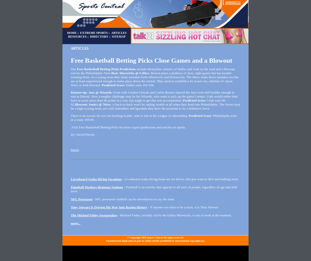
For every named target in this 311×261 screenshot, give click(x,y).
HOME (71, 33)
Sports (75, 150)
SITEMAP (119, 36)
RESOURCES (77, 36)
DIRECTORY (99, 36)
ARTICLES (119, 33)
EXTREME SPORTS (94, 33)
